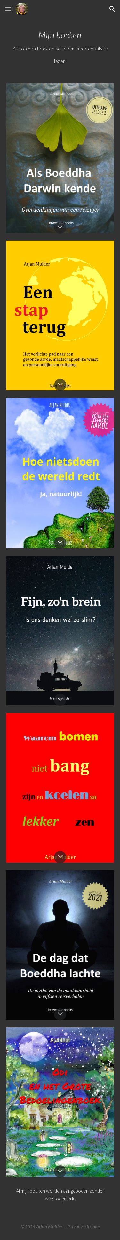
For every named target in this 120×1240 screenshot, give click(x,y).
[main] (60, 47)
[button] (7, 9)
